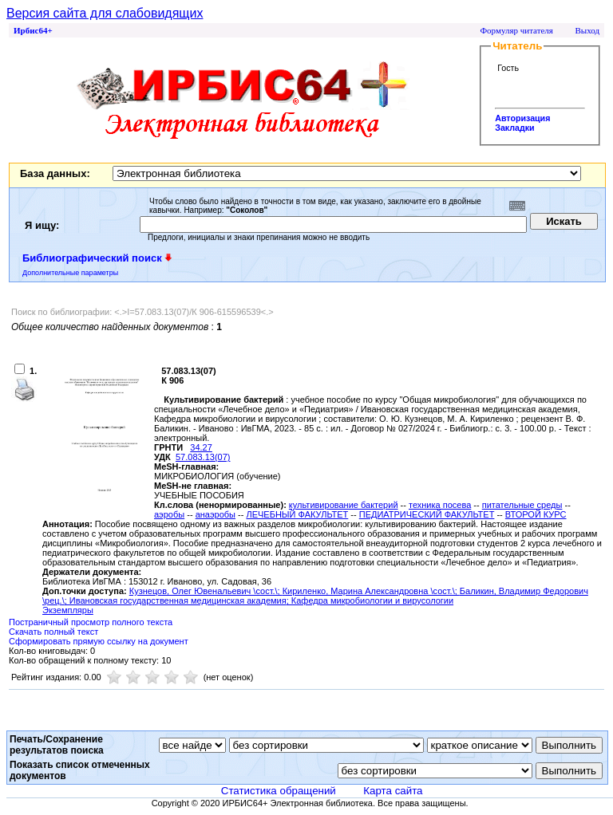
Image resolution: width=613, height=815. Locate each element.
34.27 (201, 447)
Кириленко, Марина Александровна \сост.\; (371, 591)
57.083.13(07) (203, 457)
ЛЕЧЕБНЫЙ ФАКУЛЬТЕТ (297, 514)
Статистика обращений (278, 791)
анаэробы (215, 514)
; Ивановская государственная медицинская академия (176, 600)
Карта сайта (392, 791)
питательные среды (522, 505)
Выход (587, 30)
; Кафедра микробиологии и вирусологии (370, 600)
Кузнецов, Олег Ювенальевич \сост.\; (206, 591)
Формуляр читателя (516, 30)
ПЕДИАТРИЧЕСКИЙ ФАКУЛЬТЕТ (427, 514)
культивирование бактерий (343, 505)
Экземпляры (67, 610)
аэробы (169, 514)
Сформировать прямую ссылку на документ (98, 641)
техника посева (440, 505)
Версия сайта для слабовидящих (104, 13)
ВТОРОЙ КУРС (536, 514)
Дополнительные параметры (70, 273)
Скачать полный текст (53, 631)
